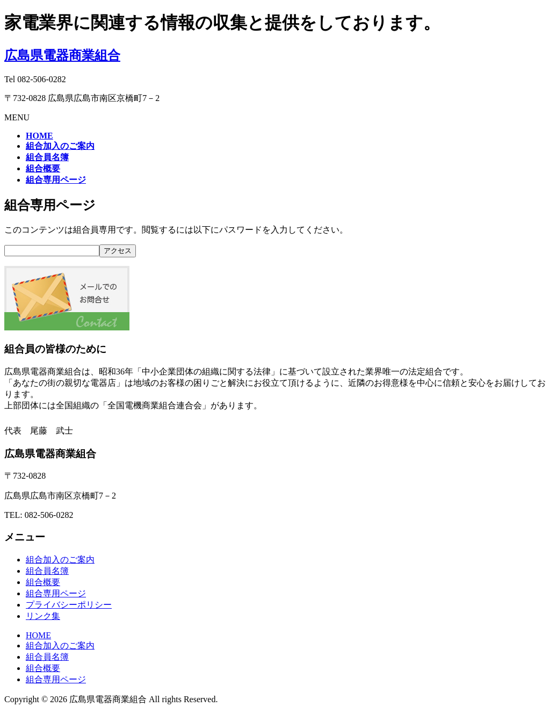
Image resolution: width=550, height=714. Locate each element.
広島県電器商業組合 (62, 55)
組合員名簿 (47, 570)
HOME (38, 635)
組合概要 (43, 582)
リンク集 (43, 616)
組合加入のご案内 (60, 559)
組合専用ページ (56, 593)
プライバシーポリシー (69, 604)
